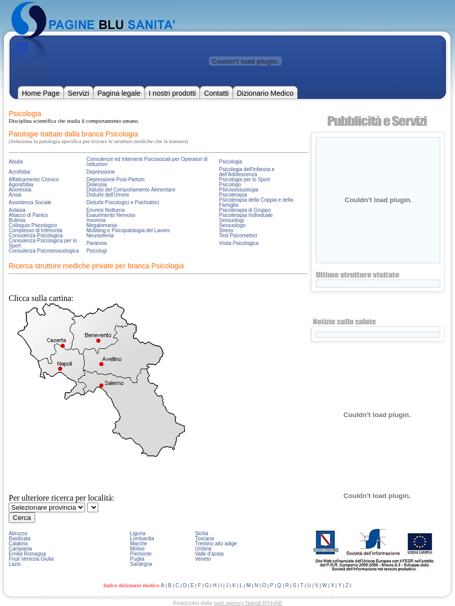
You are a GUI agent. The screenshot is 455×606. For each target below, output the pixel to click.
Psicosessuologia (238, 189)
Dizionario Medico (265, 93)
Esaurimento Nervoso (110, 215)
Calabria (18, 543)
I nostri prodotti (172, 93)
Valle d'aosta (209, 554)
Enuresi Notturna (105, 210)
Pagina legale (119, 93)
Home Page (41, 93)
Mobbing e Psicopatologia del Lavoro (128, 230)
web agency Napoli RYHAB (248, 603)
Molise (137, 549)
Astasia (17, 210)
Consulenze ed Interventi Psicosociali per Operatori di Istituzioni (146, 161)
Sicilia (201, 533)
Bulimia (17, 220)
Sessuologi (231, 220)
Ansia (15, 195)
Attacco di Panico (28, 215)
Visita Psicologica (239, 243)
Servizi (78, 93)
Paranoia (96, 243)
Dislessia (96, 184)
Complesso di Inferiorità (35, 230)
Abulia (16, 161)
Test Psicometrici (238, 235)
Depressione (100, 172)
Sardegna (141, 564)
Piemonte (140, 554)
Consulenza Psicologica (36, 235)
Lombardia (142, 538)
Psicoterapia (233, 195)
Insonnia (95, 220)
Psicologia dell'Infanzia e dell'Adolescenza (247, 172)
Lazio (15, 564)
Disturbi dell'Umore (107, 195)
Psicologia (231, 161)
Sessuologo (232, 225)
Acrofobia (19, 172)
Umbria (203, 549)
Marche (138, 543)
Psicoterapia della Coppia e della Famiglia (256, 202)
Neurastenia (100, 235)
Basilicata (20, 538)
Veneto (203, 559)
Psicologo (230, 184)
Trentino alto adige (216, 543)
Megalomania (101, 225)
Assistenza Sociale (30, 202)
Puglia (137, 559)
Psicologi (96, 251)
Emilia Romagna (27, 554)
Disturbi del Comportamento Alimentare (130, 189)
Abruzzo (18, 533)
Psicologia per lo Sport (244, 179)
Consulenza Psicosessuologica (44, 251)
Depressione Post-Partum (115, 179)
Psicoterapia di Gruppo (245, 210)
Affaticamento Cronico (34, 179)
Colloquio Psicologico (33, 225)
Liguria (137, 533)
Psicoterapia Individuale (246, 215)
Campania (20, 549)
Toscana (204, 538)
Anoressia (20, 189)
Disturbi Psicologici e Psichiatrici (122, 202)
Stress (226, 230)
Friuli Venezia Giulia (31, 559)
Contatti (216, 93)
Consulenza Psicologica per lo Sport (43, 243)
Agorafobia (21, 184)
